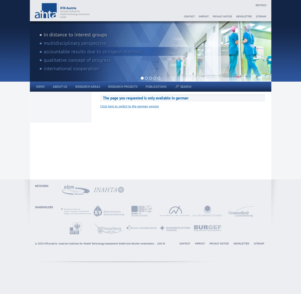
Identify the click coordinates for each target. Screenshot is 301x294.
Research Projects (123, 86)
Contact (189, 16)
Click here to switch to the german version (129, 106)
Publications (156, 86)
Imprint (204, 16)
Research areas (87, 86)
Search (184, 86)
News (40, 86)
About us (60, 86)
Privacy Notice (222, 16)
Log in (161, 243)
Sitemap (261, 16)
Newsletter (244, 16)
